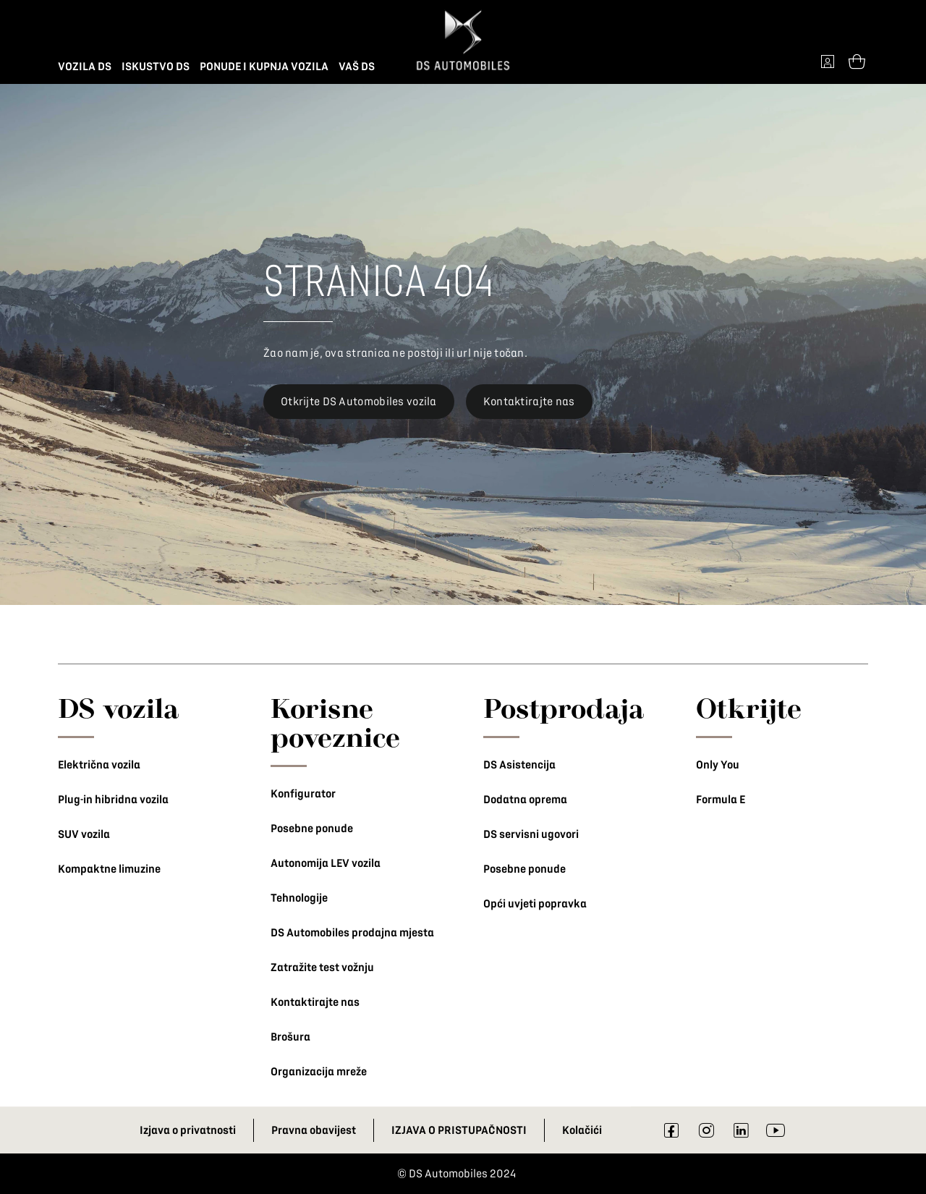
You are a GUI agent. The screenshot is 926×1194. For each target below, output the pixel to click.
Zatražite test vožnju (322, 967)
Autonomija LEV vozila (326, 863)
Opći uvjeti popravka (535, 903)
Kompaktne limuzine (109, 869)
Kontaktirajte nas (315, 1002)
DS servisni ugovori (531, 834)
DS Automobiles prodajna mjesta (352, 932)
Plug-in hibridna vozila (113, 799)
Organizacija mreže (319, 1071)
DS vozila (118, 707)
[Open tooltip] (856, 60)
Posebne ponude (312, 828)
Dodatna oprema (525, 799)
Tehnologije (299, 898)
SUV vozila (84, 834)
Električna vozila (99, 764)
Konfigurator (303, 793)
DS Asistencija (519, 764)
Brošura (290, 1036)
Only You (717, 764)
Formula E (720, 799)
